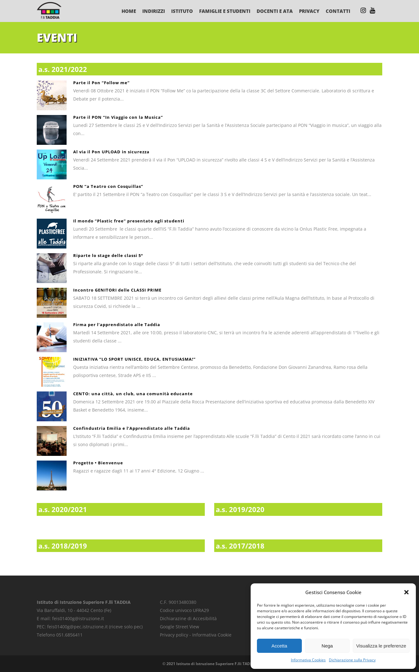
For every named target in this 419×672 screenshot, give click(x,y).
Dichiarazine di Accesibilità (188, 618)
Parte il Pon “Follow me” (101, 82)
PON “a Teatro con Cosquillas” (108, 186)
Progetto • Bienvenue (98, 463)
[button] (406, 592)
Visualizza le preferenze (381, 645)
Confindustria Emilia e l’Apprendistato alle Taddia (131, 428)
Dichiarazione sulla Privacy (352, 660)
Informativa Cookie (211, 635)
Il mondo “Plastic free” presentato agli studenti (128, 221)
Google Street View (179, 627)
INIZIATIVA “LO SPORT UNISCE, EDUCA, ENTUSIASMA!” (134, 359)
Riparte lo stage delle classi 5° (108, 255)
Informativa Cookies (308, 660)
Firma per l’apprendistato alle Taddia (116, 324)
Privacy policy (174, 635)
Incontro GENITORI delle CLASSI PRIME (117, 290)
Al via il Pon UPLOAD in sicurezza (111, 152)
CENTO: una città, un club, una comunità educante (133, 393)
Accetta (279, 645)
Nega (327, 645)
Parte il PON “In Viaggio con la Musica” (118, 117)
